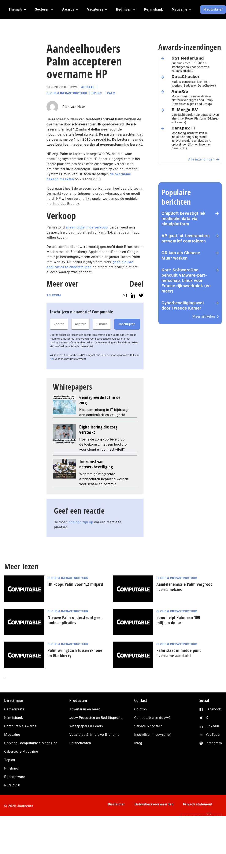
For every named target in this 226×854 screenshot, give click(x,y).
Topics (9, 760)
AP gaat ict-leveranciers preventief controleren (186, 238)
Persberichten (80, 743)
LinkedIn (212, 726)
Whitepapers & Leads (86, 726)
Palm (111, 93)
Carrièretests (14, 709)
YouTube (213, 735)
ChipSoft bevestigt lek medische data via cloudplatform (183, 218)
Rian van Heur (73, 107)
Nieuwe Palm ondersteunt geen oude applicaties (75, 620)
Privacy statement (197, 804)
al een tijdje (75, 227)
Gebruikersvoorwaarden (154, 804)
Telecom (54, 295)
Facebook (213, 709)
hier (52, 359)
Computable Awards (20, 726)
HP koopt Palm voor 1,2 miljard (75, 584)
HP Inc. (97, 93)
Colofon (140, 709)
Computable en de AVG (152, 718)
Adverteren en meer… (85, 709)
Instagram (214, 743)
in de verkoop (97, 227)
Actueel (88, 87)
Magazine (12, 735)
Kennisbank (13, 718)
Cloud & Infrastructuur (67, 93)
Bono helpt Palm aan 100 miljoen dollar (178, 620)
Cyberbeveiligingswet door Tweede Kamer (183, 305)
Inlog (138, 743)
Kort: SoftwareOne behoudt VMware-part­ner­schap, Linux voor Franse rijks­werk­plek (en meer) (186, 280)
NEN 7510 (12, 785)
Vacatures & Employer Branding (94, 735)
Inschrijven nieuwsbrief (152, 735)
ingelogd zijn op (80, 522)
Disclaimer (116, 804)
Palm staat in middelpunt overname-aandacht (178, 652)
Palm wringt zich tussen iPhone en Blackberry (75, 652)
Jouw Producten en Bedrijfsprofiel (96, 718)
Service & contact (148, 726)
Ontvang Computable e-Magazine (30, 743)
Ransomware (14, 777)
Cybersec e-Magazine (21, 751)
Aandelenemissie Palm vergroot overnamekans (184, 586)
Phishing (11, 768)
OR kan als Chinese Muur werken (181, 255)
